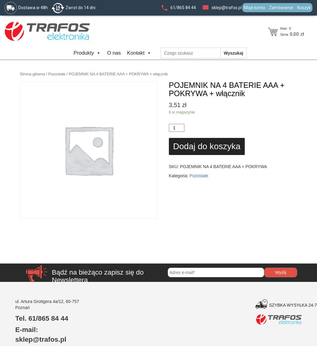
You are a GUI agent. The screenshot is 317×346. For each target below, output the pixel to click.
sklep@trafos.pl (227, 7)
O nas (114, 53)
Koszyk (304, 7)
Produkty (87, 53)
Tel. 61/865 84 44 (41, 318)
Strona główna (32, 74)
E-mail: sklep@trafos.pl (40, 334)
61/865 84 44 (183, 7)
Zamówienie (281, 7)
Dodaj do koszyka (206, 146)
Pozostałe (57, 74)
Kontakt (139, 53)
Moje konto (254, 7)
